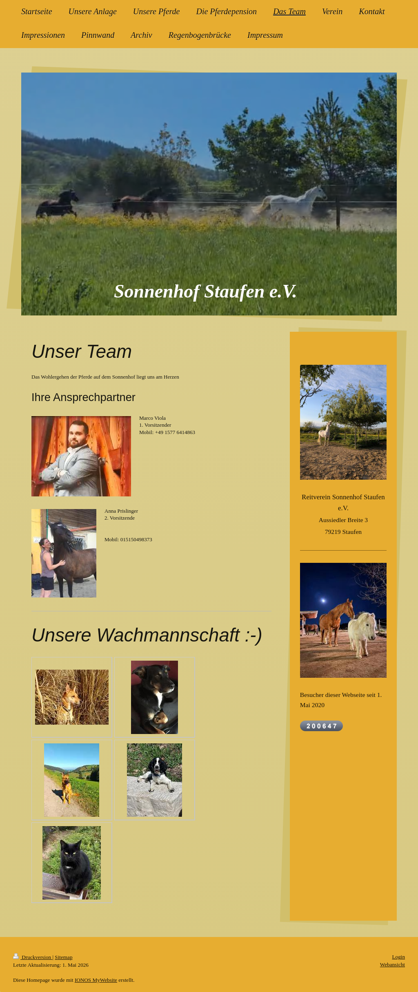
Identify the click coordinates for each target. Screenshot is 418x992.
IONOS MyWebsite (96, 980)
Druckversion (32, 957)
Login (398, 957)
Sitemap (63, 957)
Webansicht (392, 964)
